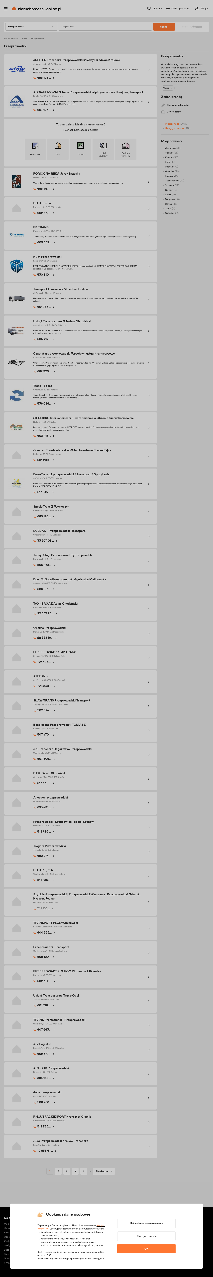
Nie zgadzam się (146, 1236)
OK (146, 1248)
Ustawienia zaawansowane (146, 1223)
